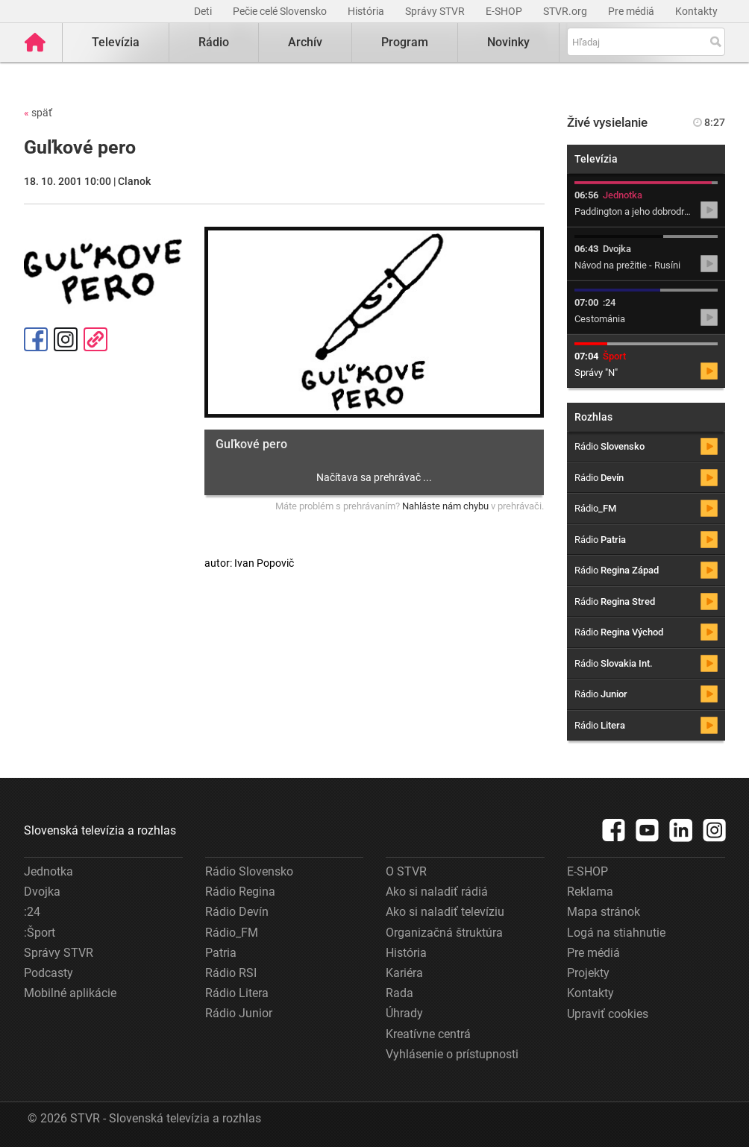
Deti (204, 11)
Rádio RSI (231, 973)
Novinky (508, 42)
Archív (305, 42)
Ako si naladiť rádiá (437, 891)
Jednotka (48, 871)
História (367, 11)
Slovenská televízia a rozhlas (100, 830)
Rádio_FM (231, 933)
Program (404, 42)
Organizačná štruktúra (444, 933)
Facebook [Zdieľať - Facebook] (36, 339)
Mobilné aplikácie (70, 993)
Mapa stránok (603, 912)
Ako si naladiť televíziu (445, 912)
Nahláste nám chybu (445, 506)
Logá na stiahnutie (616, 933)
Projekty (588, 973)
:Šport (39, 933)
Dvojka (42, 891)
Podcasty (48, 973)
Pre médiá (632, 11)
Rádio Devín (237, 912)
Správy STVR (436, 11)
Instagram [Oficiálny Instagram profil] (66, 339)
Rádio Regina (240, 891)
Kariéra (404, 973)
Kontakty (696, 11)
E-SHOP (505, 11)
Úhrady (404, 1013)
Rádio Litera (237, 993)
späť (38, 113)
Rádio (213, 42)
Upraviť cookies (607, 1014)
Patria (220, 953)
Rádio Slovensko (249, 871)
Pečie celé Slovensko (281, 11)
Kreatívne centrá (428, 1034)
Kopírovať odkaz (95, 339)
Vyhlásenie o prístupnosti (452, 1054)
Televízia (116, 42)
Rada (399, 993)
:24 (32, 912)
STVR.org (566, 11)
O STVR (406, 871)
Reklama (590, 891)
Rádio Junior (238, 1013)
